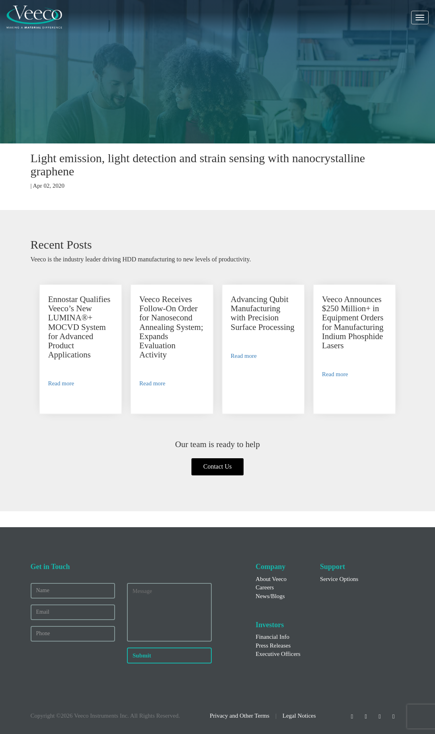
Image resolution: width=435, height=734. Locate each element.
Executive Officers (278, 654)
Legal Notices (299, 715)
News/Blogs (270, 596)
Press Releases (273, 645)
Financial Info (272, 637)
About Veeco (271, 579)
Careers (265, 587)
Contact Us (217, 466)
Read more (61, 383)
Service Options (339, 579)
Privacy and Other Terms (239, 715)
